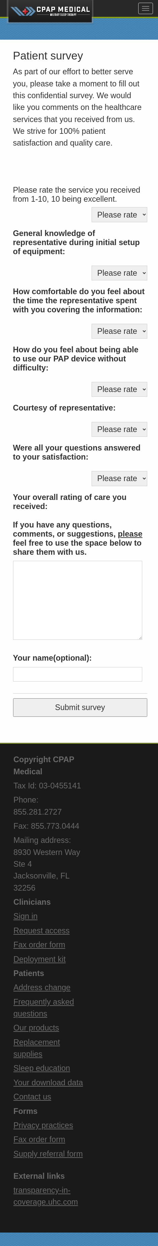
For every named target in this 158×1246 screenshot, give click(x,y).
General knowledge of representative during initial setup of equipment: (76, 242)
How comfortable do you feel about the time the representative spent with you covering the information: (79, 300)
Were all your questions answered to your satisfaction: (77, 452)
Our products (36, 1027)
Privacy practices (43, 1125)
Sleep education (41, 1068)
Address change (41, 987)
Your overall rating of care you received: (69, 502)
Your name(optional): (52, 658)
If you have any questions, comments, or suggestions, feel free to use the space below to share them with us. (78, 538)
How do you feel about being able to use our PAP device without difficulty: (76, 358)
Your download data (48, 1082)
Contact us (32, 1096)
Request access (41, 930)
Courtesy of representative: (64, 407)
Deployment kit (39, 959)
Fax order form (39, 944)
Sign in (25, 916)
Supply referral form (48, 1154)
